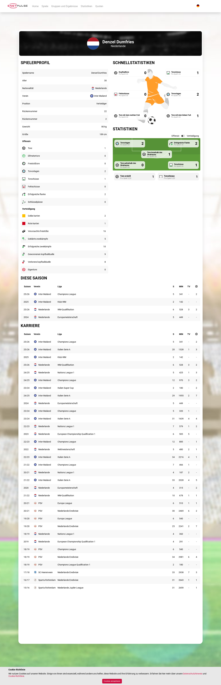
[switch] (183, 135)
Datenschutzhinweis (192, 673)
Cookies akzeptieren (112, 681)
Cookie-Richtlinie (16, 676)
